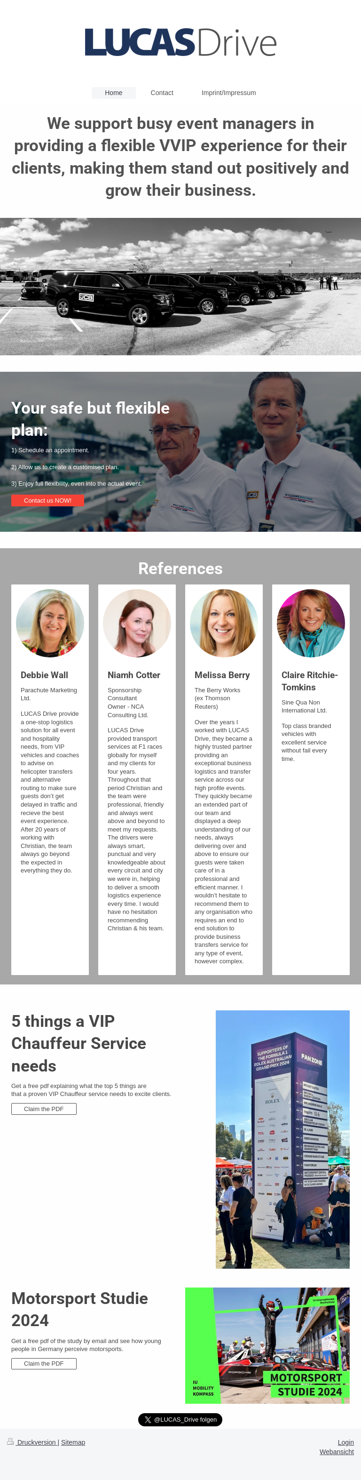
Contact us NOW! (47, 500)
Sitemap (73, 1442)
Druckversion (32, 1442)
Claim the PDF (44, 1108)
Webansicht (337, 1452)
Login (346, 1442)
